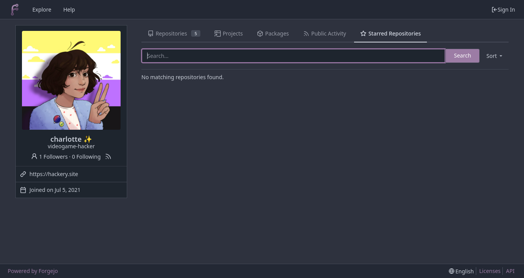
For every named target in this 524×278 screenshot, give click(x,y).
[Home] (14, 10)
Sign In (503, 9)
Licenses (490, 271)
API (510, 271)
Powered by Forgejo (33, 271)
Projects (229, 33)
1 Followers (49, 156)
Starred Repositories (390, 33)
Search (462, 55)
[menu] (495, 56)
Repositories (174, 33)
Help (69, 9)
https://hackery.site (54, 174)
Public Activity (324, 33)
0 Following (86, 156)
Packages (273, 33)
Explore (41, 9)
